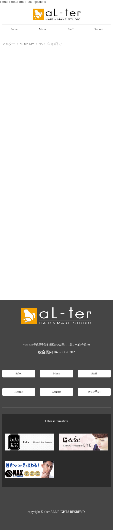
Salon (14, 29)
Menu (42, 29)
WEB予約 (94, 391)
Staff (71, 29)
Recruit (98, 29)
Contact (56, 391)
